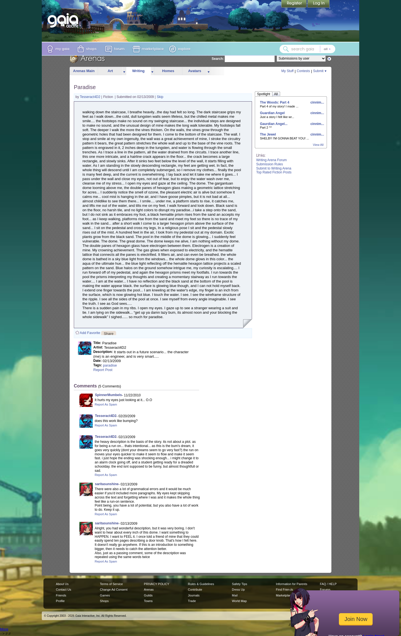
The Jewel (268, 134)
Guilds (148, 595)
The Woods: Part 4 (274, 102)
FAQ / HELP (328, 584)
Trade (192, 601)
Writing (138, 71)
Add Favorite (90, 333)
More (4, 629)
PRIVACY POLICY (156, 584)
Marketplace (284, 595)
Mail (235, 595)
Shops (104, 601)
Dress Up (238, 589)
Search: (218, 59)
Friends (61, 595)
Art (110, 71)
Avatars (194, 71)
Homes (168, 71)
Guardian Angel (272, 113)
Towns (148, 601)
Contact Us (63, 589)
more (124, 71)
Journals (194, 595)
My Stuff (287, 71)
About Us (62, 584)
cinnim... (316, 102)
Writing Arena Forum (271, 160)
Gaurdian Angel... (274, 124)
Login (318, 4)
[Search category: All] (327, 49)
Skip (160, 97)
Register (294, 4)
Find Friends (284, 589)
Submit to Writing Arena (273, 168)
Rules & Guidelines (201, 584)
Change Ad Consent (114, 589)
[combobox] (307, 49)
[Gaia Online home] (64, 20)
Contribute (195, 589)
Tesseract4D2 (90, 97)
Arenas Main (83, 71)
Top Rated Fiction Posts (274, 172)
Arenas (149, 589)
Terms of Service (111, 584)
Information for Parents (291, 584)
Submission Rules (269, 164)
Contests (303, 71)
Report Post (103, 370)
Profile (60, 601)
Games (105, 595)
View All (318, 144)
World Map (239, 601)
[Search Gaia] (286, 49)
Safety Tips (239, 584)
